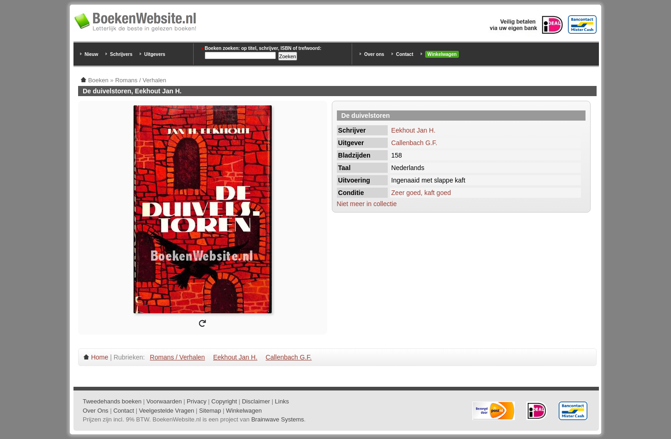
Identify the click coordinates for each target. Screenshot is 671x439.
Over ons (374, 54)
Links (282, 401)
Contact (404, 54)
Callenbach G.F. (414, 142)
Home (99, 357)
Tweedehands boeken (112, 401)
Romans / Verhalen (177, 357)
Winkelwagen (442, 54)
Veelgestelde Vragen (167, 410)
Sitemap (210, 410)
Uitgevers (154, 54)
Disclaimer (256, 401)
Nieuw (91, 54)
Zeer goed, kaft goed (421, 192)
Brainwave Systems (277, 419)
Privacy (197, 401)
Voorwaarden (164, 401)
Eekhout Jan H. (413, 130)
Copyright (224, 401)
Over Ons (96, 410)
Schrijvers (121, 54)
